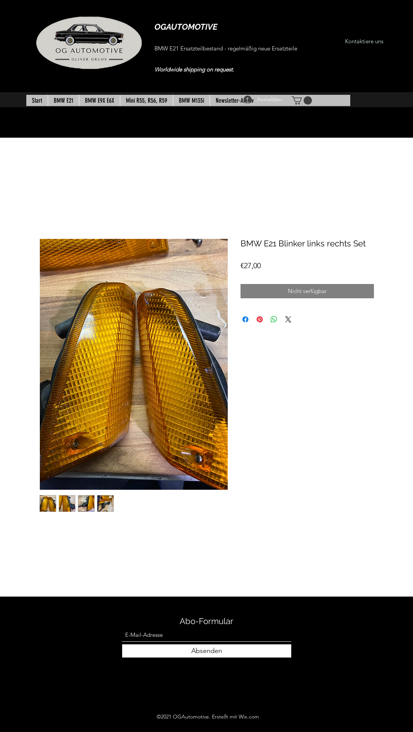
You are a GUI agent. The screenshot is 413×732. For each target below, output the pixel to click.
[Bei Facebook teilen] (245, 319)
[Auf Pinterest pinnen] (259, 319)
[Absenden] (206, 651)
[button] (302, 100)
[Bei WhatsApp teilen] (273, 319)
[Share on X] (288, 319)
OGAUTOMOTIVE (186, 27)
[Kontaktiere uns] (364, 41)
